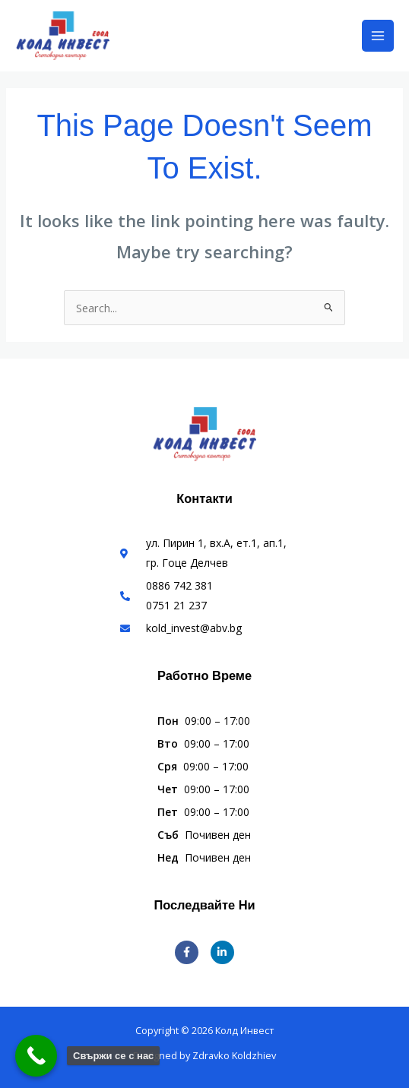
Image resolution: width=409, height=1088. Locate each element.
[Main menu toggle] (378, 36)
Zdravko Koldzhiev (234, 1055)
